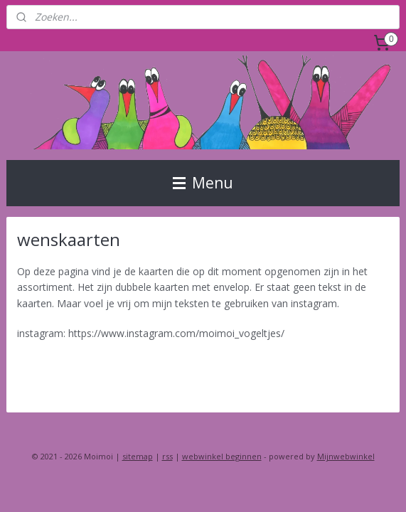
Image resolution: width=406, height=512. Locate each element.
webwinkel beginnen (222, 456)
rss (167, 456)
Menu (203, 183)
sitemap (137, 456)
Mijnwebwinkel (346, 456)
